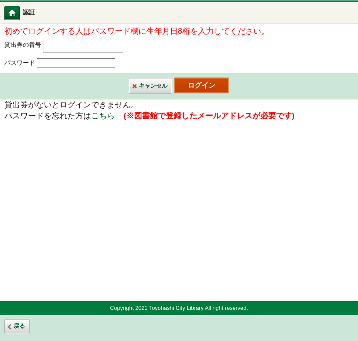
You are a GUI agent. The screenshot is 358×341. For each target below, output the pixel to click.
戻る (19, 326)
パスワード (19, 63)
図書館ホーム (18, 13)
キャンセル (153, 86)
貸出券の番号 (22, 44)
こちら (103, 115)
